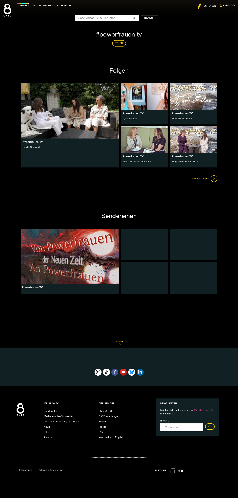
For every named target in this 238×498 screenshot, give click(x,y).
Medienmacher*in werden (59, 416)
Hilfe (46, 432)
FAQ (101, 432)
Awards (48, 437)
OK (210, 427)
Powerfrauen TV (133, 113)
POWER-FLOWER (182, 118)
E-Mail (164, 421)
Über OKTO (105, 411)
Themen (150, 18)
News (47, 427)
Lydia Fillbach (130, 118)
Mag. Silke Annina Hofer (186, 161)
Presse (103, 427)
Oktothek (23, 5)
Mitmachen (46, 5)
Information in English (111, 437)
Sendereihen (51, 411)
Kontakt (103, 421)
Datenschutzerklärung (50, 470)
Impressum (25, 470)
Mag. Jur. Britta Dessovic (137, 161)
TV (34, 5)
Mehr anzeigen (204, 178)
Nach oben (119, 344)
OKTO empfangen (109, 416)
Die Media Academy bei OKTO (61, 421)
